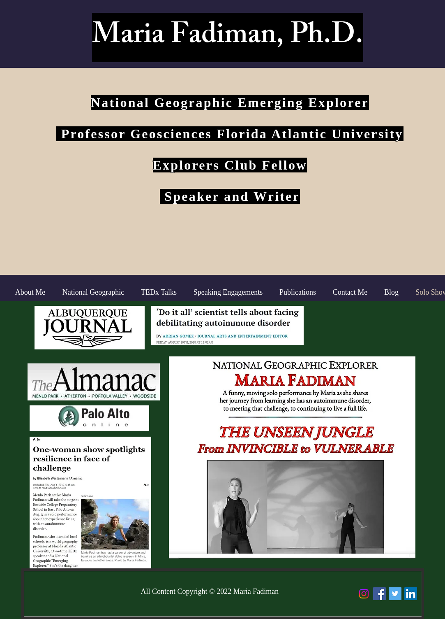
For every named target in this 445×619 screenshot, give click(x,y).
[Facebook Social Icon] (379, 593)
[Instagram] (363, 593)
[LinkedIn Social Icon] (410, 593)
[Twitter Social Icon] (395, 593)
